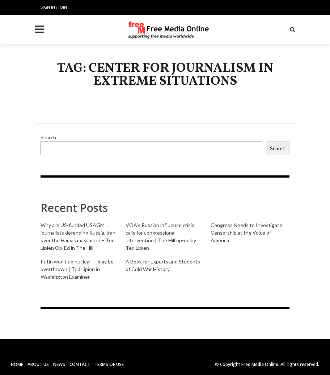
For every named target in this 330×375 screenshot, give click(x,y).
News (59, 364)
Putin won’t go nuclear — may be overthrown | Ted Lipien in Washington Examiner (77, 269)
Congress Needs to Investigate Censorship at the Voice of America (246, 232)
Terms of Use (109, 364)
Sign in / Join (54, 7)
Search (48, 137)
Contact (79, 364)
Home (17, 364)
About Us (38, 364)
